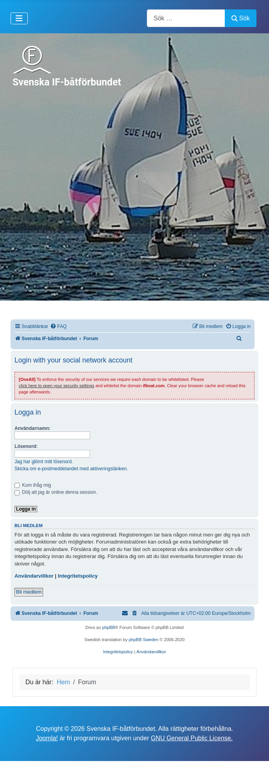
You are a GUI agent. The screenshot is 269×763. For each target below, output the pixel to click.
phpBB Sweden (144, 639)
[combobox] (186, 18)
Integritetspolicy (78, 576)
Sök (240, 18)
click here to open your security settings (56, 385)
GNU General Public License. (192, 738)
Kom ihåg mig (32, 485)
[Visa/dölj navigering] (19, 18)
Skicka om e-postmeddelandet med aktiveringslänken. (71, 468)
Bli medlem (29, 592)
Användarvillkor (34, 576)
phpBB (108, 627)
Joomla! (47, 738)
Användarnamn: (32, 428)
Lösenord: (26, 446)
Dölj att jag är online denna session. (55, 492)
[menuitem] (58, 326)
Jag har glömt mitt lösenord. (43, 461)
